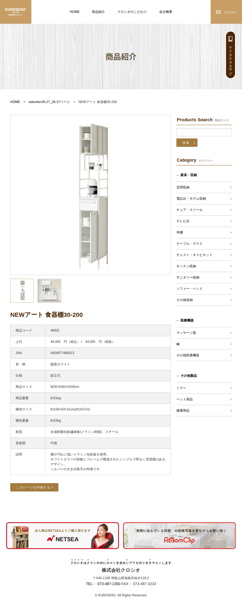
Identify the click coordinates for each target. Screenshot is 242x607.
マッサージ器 (186, 332)
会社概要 (165, 12)
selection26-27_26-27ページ (49, 102)
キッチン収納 (186, 266)
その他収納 (184, 300)
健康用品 (182, 410)
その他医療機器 (187, 355)
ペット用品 (184, 399)
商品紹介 (98, 12)
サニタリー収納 (187, 277)
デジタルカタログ (230, 58)
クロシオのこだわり (132, 12)
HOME (75, 12)
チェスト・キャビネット (194, 255)
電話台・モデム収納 (191, 198)
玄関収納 (182, 187)
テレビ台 (182, 221)
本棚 (179, 232)
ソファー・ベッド (189, 288)
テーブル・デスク (189, 243)
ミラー (181, 388)
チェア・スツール (189, 210)
